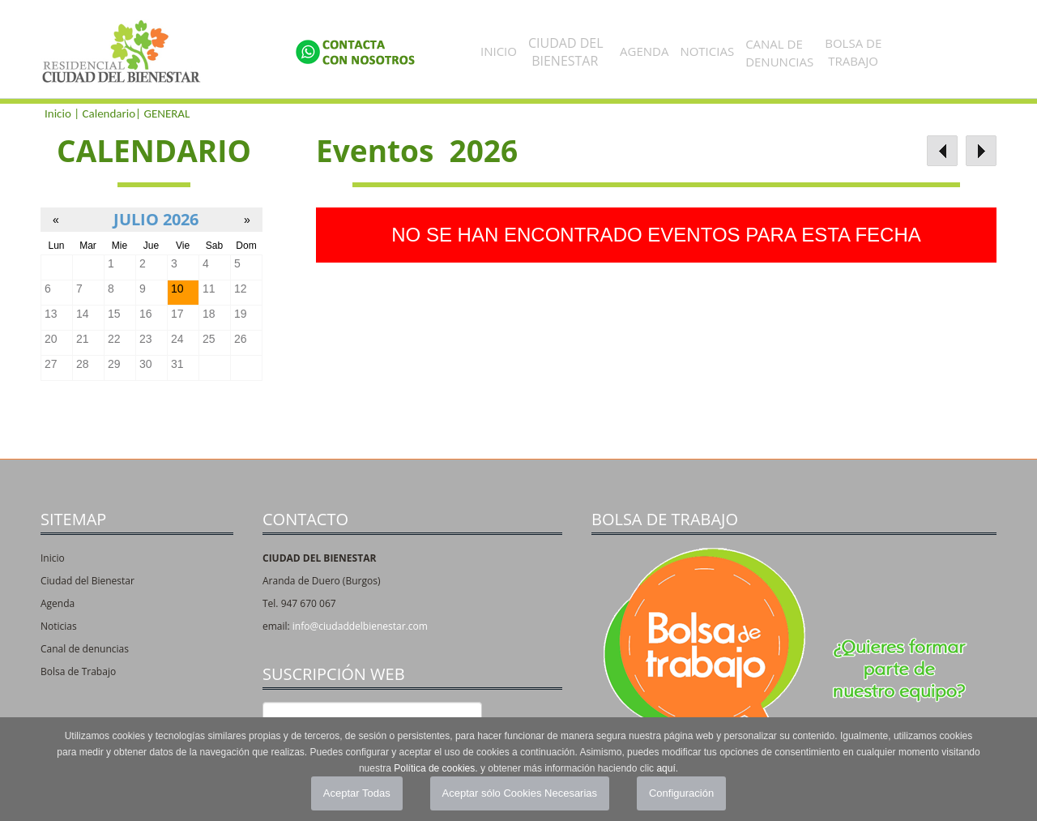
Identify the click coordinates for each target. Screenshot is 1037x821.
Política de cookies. (435, 768)
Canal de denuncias (85, 649)
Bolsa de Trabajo (78, 671)
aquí (665, 768)
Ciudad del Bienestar (87, 581)
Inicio (498, 51)
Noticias (707, 51)
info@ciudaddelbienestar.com (360, 626)
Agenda (644, 51)
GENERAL (166, 113)
